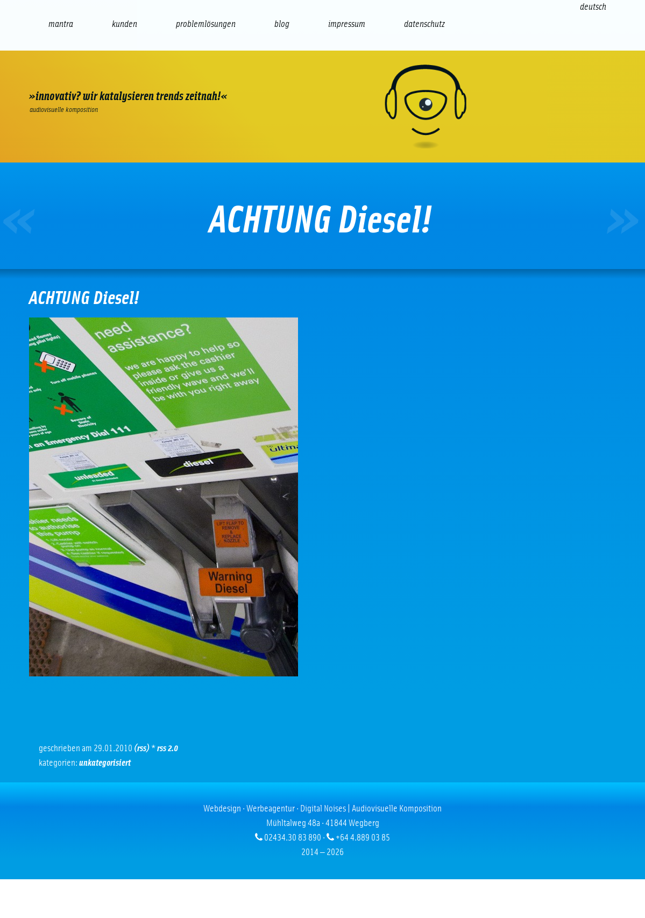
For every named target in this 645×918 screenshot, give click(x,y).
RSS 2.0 (167, 748)
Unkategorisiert (105, 763)
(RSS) (142, 748)
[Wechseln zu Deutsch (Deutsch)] (593, 7)
